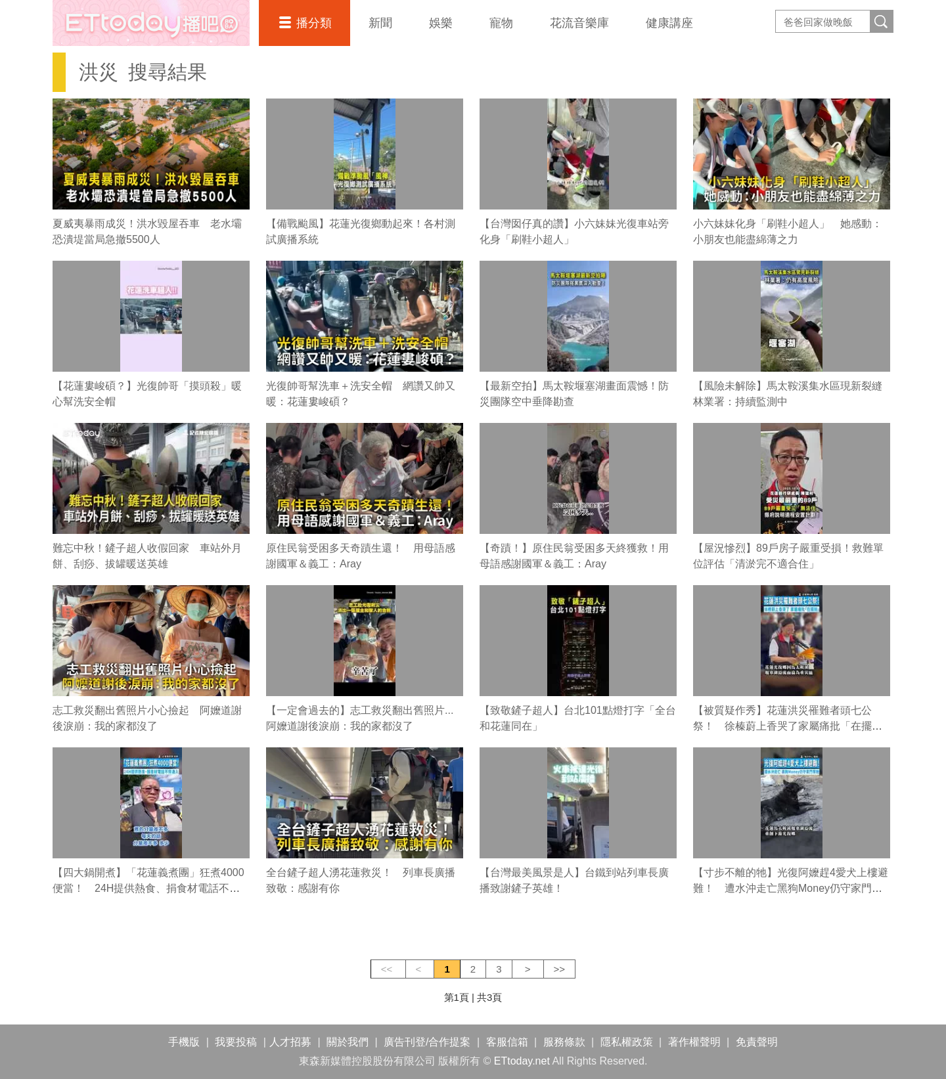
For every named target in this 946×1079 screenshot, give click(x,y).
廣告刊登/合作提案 (427, 1041)
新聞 (380, 23)
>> (560, 969)
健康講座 (669, 23)
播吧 (151, 23)
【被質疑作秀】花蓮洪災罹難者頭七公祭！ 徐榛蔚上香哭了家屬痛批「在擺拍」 (782, 726)
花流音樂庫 (579, 23)
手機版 (184, 1041)
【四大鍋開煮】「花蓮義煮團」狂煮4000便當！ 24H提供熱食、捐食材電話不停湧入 (148, 888)
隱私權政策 (626, 1041)
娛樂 (441, 23)
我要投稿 (236, 1041)
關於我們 (348, 1041)
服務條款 (564, 1041)
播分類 (314, 23)
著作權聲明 (694, 1041)
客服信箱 (507, 1041)
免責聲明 (757, 1041)
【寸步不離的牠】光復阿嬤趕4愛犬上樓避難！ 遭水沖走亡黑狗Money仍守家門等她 (790, 888)
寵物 (501, 23)
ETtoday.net (522, 1061)
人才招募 (290, 1041)
